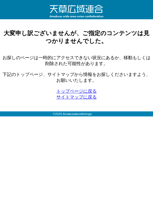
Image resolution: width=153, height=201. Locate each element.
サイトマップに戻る (76, 97)
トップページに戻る (76, 91)
